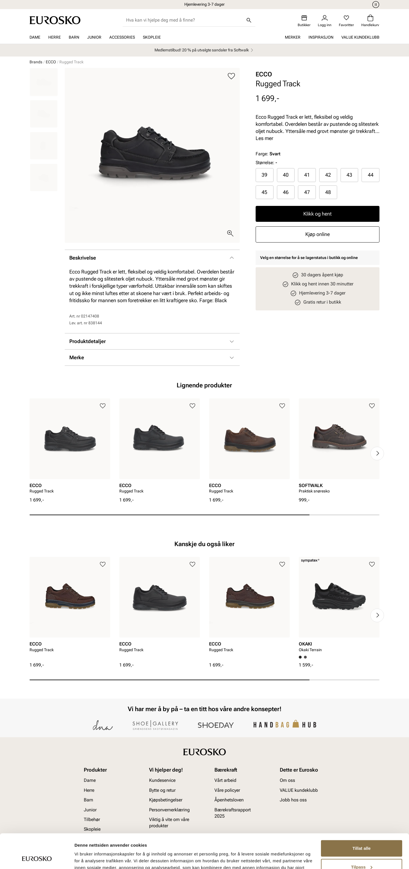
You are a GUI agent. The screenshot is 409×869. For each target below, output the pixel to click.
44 (370, 175)
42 (328, 175)
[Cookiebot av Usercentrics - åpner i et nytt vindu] (37, 858)
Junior (94, 37)
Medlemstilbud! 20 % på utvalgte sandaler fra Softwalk (205, 50)
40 (286, 175)
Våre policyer (227, 790)
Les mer (264, 138)
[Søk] (249, 20)
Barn (74, 37)
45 (264, 192)
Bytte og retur (162, 790)
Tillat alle (361, 816)
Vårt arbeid (225, 780)
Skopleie (152, 37)
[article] (70, 447)
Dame (35, 37)
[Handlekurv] (370, 21)
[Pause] (374, 4)
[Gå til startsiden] (55, 20)
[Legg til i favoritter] (231, 76)
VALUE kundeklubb (360, 37)
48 (328, 192)
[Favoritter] (346, 21)
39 (264, 175)
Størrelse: (265, 162)
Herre (54, 37)
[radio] (265, 175)
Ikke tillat (361, 853)
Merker (293, 37)
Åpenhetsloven (229, 800)
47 (307, 192)
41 (307, 175)
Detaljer (82, 857)
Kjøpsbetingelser (165, 800)
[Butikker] (304, 21)
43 (349, 175)
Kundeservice (162, 780)
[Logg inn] (325, 21)
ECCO (51, 62)
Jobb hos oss (293, 800)
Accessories (122, 37)
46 (286, 192)
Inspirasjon (320, 37)
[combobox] (184, 20)
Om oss (287, 780)
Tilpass (361, 834)
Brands (36, 62)
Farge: (268, 153)
